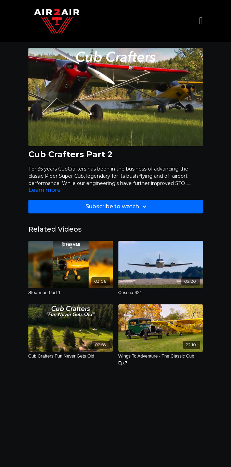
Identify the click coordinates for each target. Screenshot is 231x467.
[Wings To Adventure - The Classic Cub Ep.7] (160, 359)
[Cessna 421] (160, 292)
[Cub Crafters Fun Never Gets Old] (70, 356)
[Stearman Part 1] (70, 292)
